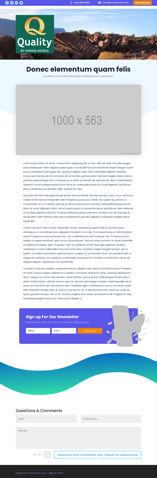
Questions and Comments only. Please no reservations (97, 455)
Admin (60, 472)
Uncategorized (89, 76)
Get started (142, 2)
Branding (75, 76)
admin (50, 76)
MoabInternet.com (36, 472)
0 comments (106, 76)
